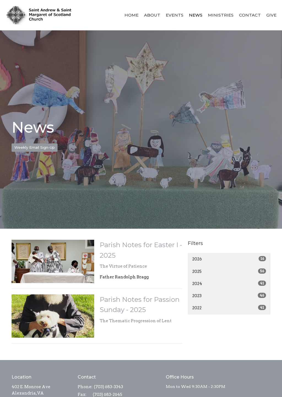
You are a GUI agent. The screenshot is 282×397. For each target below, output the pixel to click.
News (195, 15)
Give (271, 15)
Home (131, 15)
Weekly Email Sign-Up (34, 147)
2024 (229, 283)
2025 (229, 271)
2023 (229, 295)
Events (174, 15)
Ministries (221, 15)
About (152, 15)
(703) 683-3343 (108, 386)
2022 (229, 307)
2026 (229, 259)
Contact (250, 15)
